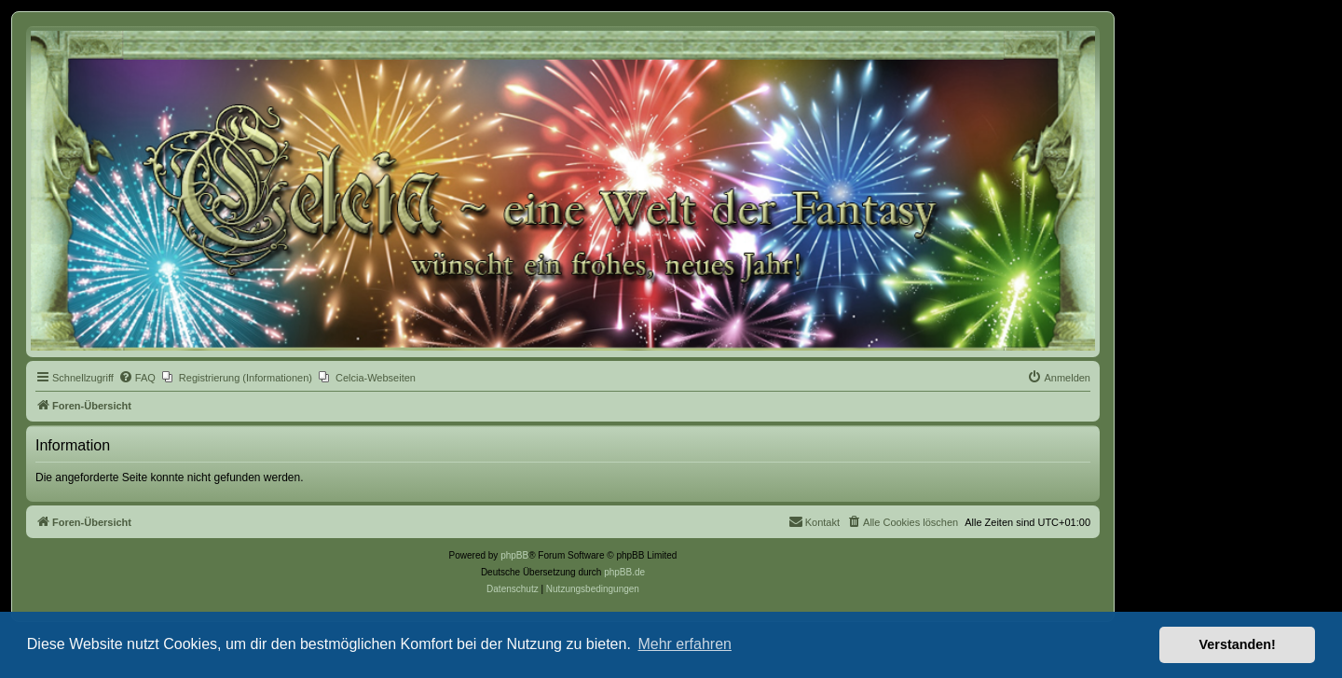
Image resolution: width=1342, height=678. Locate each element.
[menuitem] (137, 378)
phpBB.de (624, 572)
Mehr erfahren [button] (684, 644)
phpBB (514, 555)
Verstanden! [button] (1237, 644)
